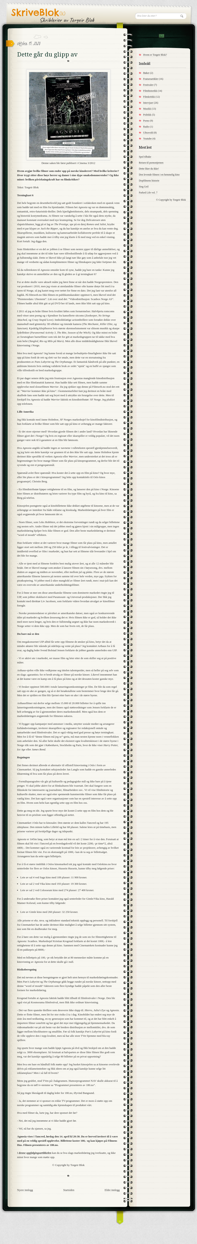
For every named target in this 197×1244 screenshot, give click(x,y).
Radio (146, 126)
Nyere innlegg (25, 1190)
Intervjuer (148, 102)
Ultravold (148, 132)
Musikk (147, 108)
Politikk (147, 114)
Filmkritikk (149, 96)
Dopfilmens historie (149, 180)
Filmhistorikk (150, 90)
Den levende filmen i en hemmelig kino (159, 174)
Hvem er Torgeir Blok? (155, 54)
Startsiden (68, 1190)
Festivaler (148, 84)
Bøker (146, 72)
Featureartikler (150, 78)
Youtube (147, 138)
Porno (146, 120)
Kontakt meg (161, 36)
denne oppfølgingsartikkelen (35, 1152)
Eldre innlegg (112, 1190)
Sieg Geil (143, 186)
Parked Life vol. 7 (148, 192)
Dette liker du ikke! (149, 168)
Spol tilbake (145, 156)
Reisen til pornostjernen (151, 162)
